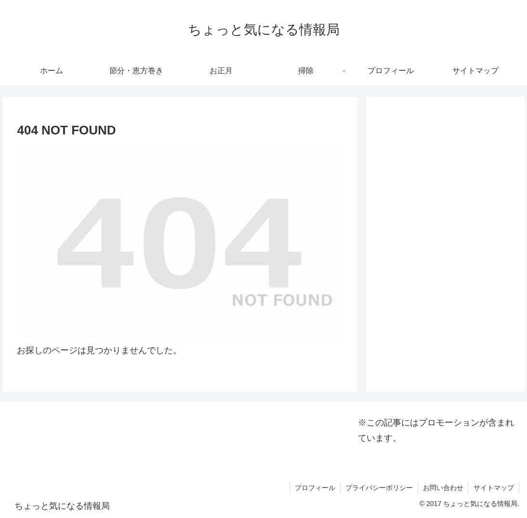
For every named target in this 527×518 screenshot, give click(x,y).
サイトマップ (494, 487)
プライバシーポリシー (379, 487)
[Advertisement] (445, 166)
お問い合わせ (443, 487)
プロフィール (315, 487)
